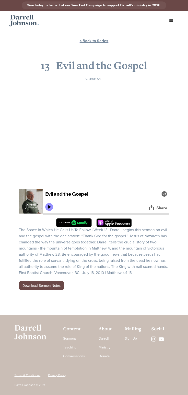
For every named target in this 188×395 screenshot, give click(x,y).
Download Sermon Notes (42, 285)
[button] (171, 20)
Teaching (70, 347)
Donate (104, 356)
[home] (24, 20)
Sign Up (131, 338)
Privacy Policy (57, 375)
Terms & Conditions (27, 375)
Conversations (74, 356)
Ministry (104, 347)
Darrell (104, 338)
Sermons (70, 338)
